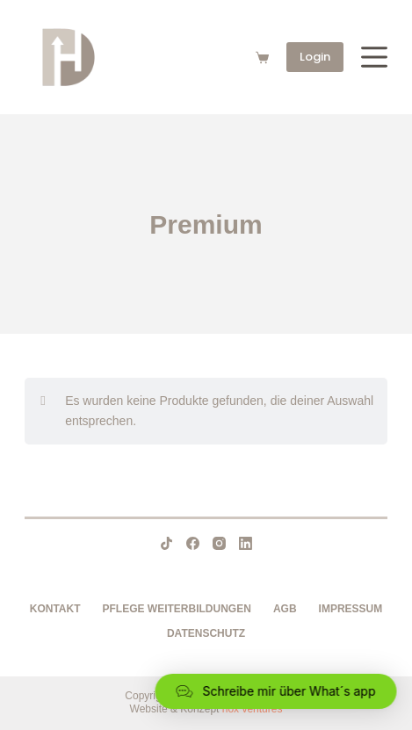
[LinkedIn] (245, 543)
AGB (285, 609)
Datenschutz (206, 633)
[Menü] (374, 57)
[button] (273, 691)
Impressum (351, 609)
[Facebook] (192, 543)
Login (315, 56)
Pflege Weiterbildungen (177, 609)
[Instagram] (219, 543)
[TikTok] (166, 543)
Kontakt (55, 609)
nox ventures (252, 709)
